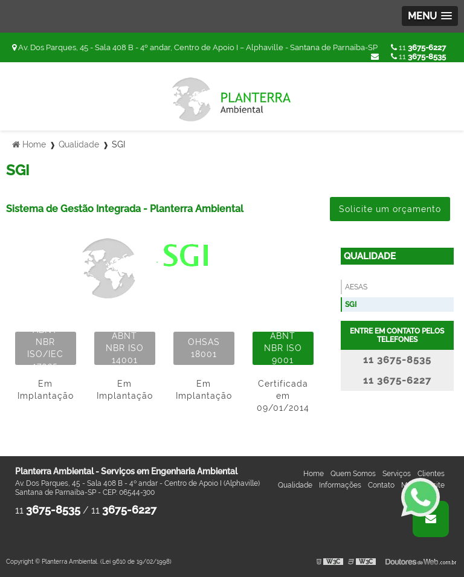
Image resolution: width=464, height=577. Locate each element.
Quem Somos (353, 473)
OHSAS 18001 (204, 348)
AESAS (356, 287)
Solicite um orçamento (390, 209)
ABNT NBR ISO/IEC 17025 (45, 348)
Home (313, 473)
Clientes (431, 473)
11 (418, 47)
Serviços (396, 473)
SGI (350, 304)
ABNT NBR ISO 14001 (125, 348)
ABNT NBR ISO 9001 (283, 348)
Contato (381, 485)
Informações (340, 485)
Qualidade (370, 256)
